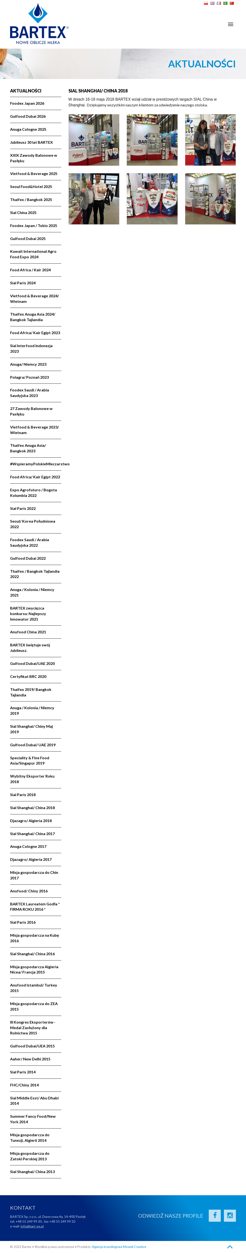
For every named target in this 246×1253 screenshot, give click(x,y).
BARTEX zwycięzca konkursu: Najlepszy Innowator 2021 (28, 613)
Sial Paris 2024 (23, 282)
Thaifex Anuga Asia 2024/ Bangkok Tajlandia (32, 317)
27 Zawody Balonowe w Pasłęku (31, 411)
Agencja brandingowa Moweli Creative (119, 1247)
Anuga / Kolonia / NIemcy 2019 (32, 710)
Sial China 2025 (23, 212)
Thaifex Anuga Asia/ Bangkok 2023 (28, 448)
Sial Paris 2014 (23, 1072)
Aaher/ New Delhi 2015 (30, 1059)
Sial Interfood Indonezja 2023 (31, 348)
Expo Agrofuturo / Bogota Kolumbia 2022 (33, 492)
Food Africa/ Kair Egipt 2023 (35, 332)
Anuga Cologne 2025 (28, 129)
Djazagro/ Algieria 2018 (31, 820)
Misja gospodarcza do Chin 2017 (34, 875)
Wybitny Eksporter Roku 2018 (32, 779)
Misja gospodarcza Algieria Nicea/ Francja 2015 (34, 969)
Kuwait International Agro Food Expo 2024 (33, 254)
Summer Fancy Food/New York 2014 (33, 1119)
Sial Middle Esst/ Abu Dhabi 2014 (34, 1101)
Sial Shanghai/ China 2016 (32, 953)
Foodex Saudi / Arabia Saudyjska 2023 (29, 393)
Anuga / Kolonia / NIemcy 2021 (32, 592)
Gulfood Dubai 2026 (28, 116)
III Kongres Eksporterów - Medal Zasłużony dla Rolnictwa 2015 (32, 1027)
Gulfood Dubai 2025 (28, 238)
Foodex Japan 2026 (27, 103)
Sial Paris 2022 (23, 508)
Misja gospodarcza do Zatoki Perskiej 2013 (29, 1156)
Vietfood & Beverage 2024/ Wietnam (34, 298)
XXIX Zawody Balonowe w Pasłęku (33, 158)
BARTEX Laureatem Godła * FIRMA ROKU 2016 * (35, 907)
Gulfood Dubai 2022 (28, 558)
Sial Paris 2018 (23, 794)
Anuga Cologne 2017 (28, 846)
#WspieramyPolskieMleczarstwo (35, 463)
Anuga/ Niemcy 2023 (28, 364)
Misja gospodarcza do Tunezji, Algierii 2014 (29, 1137)
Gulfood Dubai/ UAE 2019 (32, 744)
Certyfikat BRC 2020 (28, 676)
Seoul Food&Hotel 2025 (31, 186)
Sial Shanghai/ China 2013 (32, 1171)
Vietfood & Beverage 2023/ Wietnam (34, 430)
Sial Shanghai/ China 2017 (32, 833)
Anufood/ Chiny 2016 (29, 891)
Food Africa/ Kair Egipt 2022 (35, 476)
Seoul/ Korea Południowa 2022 (32, 524)
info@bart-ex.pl (32, 1226)
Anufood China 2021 (28, 632)
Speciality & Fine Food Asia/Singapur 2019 (29, 760)
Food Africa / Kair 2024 (30, 269)
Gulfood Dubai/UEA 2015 (32, 1046)
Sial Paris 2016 (23, 922)
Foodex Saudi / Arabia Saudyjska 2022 (29, 542)
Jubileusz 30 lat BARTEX (31, 142)
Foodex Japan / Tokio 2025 (33, 225)
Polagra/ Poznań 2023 (29, 377)
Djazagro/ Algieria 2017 (31, 859)
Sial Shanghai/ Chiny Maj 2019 (31, 729)
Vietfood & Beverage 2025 (33, 173)
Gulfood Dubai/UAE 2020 (32, 663)
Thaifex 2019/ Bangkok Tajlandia (30, 692)
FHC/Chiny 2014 (24, 1085)
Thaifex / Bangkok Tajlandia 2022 (35, 574)
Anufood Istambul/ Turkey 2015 (33, 988)
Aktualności (25, 91)
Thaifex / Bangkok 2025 (31, 199)
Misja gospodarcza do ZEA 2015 (34, 1006)
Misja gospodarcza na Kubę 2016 (34, 938)
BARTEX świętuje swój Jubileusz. (30, 648)
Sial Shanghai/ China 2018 (32, 807)
